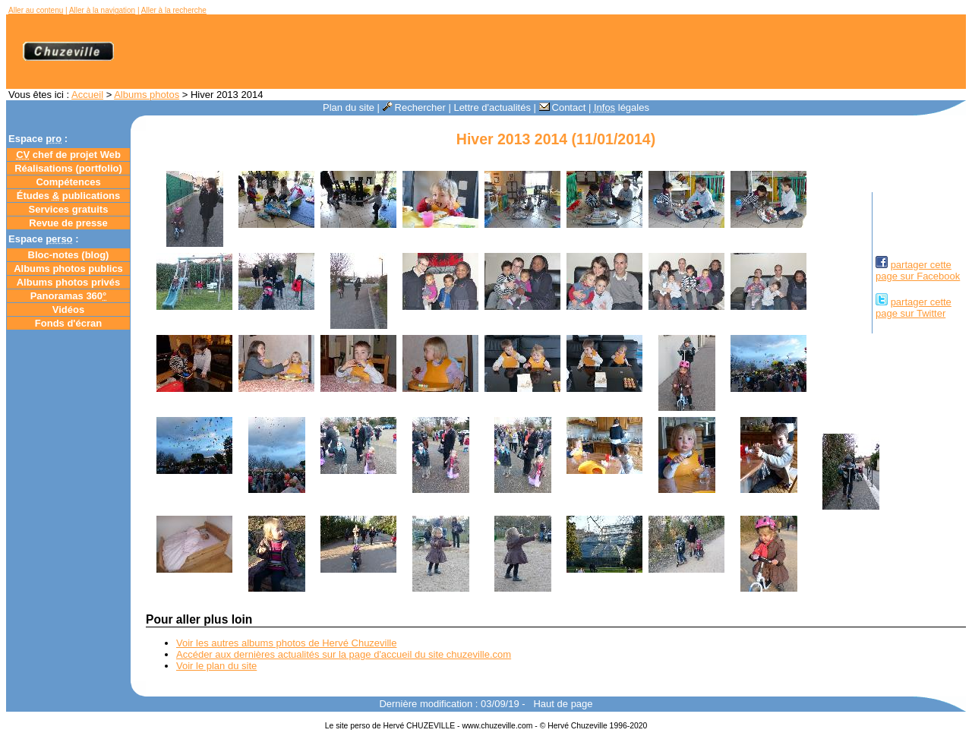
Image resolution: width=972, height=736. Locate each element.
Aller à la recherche (174, 10)
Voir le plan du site (216, 665)
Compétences (68, 182)
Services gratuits (69, 209)
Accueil (87, 94)
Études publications (69, 195)
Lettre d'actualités (492, 107)
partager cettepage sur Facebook (918, 270)
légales (621, 107)
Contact (562, 107)
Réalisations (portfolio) (68, 168)
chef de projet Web (68, 154)
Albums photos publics (68, 268)
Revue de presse (68, 223)
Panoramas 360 (68, 296)
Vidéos (68, 309)
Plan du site (348, 107)
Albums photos (146, 94)
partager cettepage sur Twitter (913, 307)
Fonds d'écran (68, 323)
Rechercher (414, 107)
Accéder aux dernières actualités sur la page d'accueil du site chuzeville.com (343, 654)
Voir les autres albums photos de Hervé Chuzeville (286, 643)
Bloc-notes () (68, 255)
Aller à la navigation (102, 10)
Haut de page (562, 703)
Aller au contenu (35, 10)
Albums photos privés (69, 282)
